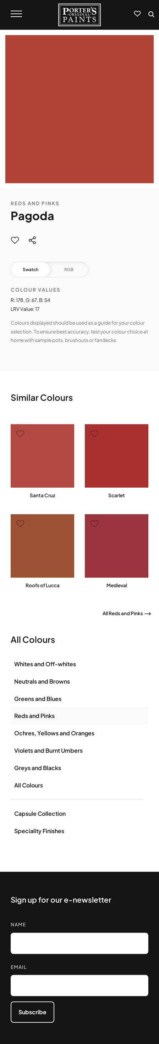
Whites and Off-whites (45, 664)
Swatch (30, 269)
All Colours (28, 785)
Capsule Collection (40, 813)
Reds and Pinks (35, 203)
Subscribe (32, 1012)
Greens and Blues (37, 698)
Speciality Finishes (39, 831)
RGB (68, 269)
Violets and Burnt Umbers (48, 750)
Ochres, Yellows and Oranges (54, 733)
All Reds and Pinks (123, 613)
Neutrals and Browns (42, 681)
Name (18, 924)
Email (19, 967)
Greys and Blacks (37, 767)
